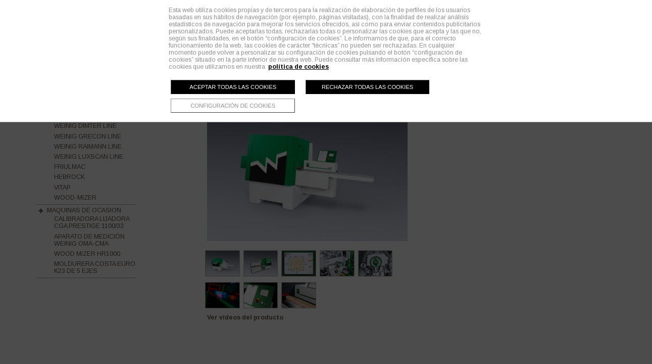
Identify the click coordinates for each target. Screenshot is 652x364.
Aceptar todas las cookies (232, 87)
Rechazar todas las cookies (367, 87)
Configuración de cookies (232, 106)
